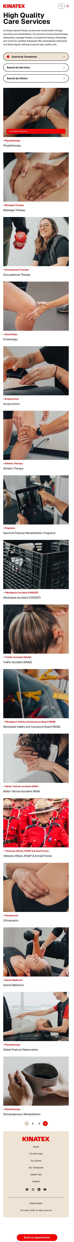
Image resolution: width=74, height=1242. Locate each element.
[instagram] (33, 1189)
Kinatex (25, 1210)
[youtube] (44, 1189)
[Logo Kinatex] (14, 6)
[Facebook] (27, 1189)
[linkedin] (39, 1189)
